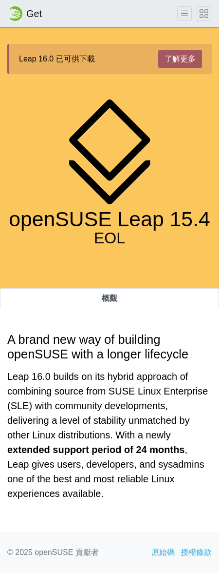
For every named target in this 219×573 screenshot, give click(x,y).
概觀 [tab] (109, 298)
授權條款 (196, 552)
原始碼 (163, 552)
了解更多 (180, 59)
